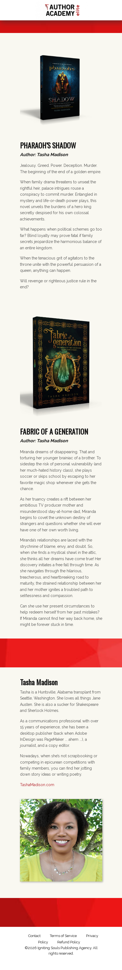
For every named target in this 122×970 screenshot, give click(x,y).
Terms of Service (63, 936)
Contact (34, 936)
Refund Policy (68, 942)
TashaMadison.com (37, 785)
